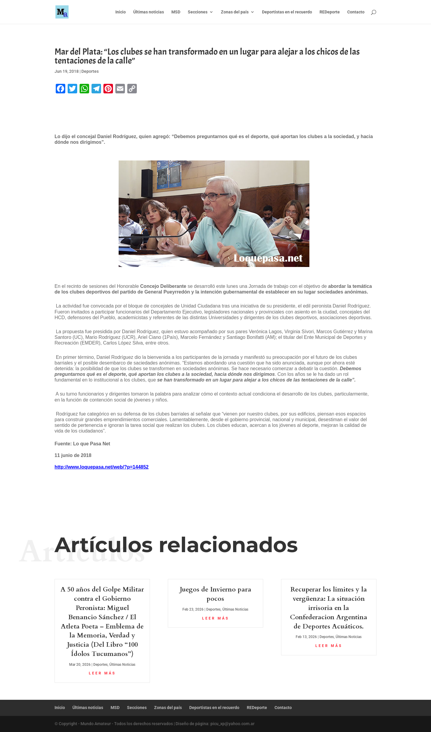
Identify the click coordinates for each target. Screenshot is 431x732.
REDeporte (330, 12)
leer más (102, 673)
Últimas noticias (148, 12)
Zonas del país (235, 12)
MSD (175, 12)
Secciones (197, 12)
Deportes (90, 71)
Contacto (356, 12)
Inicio (120, 12)
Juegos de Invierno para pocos (215, 594)
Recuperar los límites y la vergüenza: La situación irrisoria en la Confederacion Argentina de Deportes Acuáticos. (328, 608)
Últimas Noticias (122, 664)
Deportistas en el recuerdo (287, 12)
